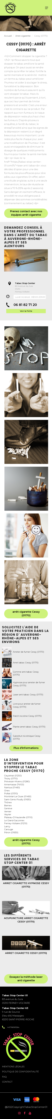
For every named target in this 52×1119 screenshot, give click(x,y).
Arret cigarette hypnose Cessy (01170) (26, 885)
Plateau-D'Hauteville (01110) (18, 817)
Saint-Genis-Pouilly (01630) (17, 799)
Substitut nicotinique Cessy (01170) (26, 737)
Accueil (8, 36)
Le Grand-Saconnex (14, 820)
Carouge (8, 829)
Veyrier (7, 814)
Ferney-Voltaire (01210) (15, 823)
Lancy (7, 826)
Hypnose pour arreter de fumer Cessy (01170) (29, 684)
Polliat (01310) (11, 793)
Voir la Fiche (26, 311)
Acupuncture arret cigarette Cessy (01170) (26, 920)
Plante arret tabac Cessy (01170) (29, 726)
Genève (8, 808)
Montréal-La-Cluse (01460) (17, 796)
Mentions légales (13, 1066)
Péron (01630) (11, 832)
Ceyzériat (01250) (13, 775)
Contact (7, 1081)
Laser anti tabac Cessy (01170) (28, 694)
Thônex (8, 802)
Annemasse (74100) (14, 784)
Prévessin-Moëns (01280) (17, 781)
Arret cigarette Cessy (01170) (26, 953)
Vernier (7, 811)
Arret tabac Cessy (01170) (26, 662)
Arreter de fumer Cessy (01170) (28, 652)
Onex (7, 790)
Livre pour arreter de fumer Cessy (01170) (26, 705)
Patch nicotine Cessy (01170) (27, 716)
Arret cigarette (23, 36)
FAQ (4, 1076)
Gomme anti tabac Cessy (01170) (26, 673)
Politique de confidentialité (20, 1071)
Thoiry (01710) (11, 778)
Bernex (8, 805)
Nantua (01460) (12, 787)
